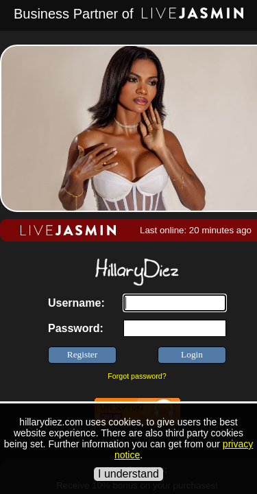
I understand (128, 474)
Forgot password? (137, 376)
